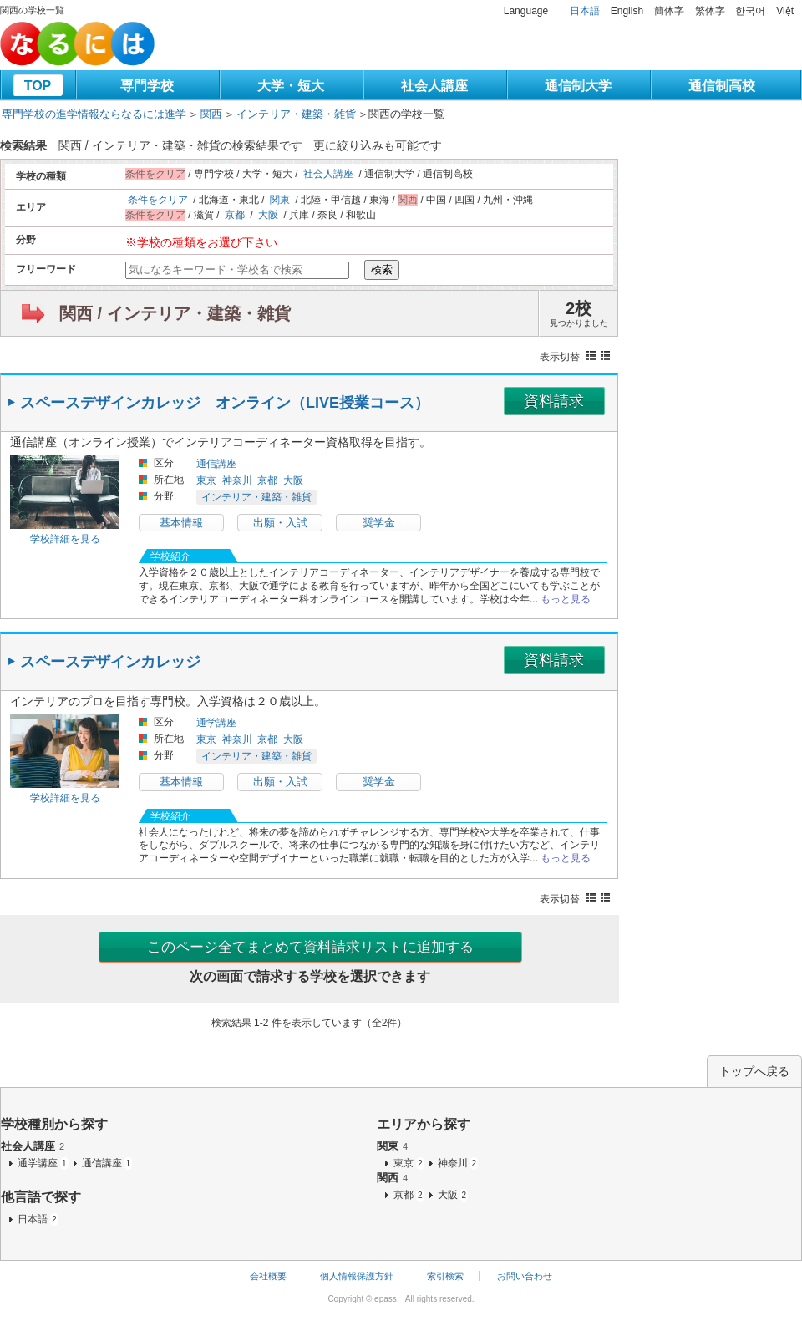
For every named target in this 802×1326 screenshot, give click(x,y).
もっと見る (566, 599)
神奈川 (237, 480)
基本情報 (181, 522)
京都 (235, 215)
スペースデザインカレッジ (110, 661)
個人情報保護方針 (356, 1276)
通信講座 (216, 464)
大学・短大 (290, 86)
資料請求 (554, 401)
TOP (38, 86)
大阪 (268, 215)
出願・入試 (280, 522)
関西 (211, 114)
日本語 (585, 11)
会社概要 (268, 1276)
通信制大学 (578, 86)
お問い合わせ (524, 1276)
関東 (280, 200)
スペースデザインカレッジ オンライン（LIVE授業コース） (224, 402)
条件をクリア (158, 200)
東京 (206, 480)
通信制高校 (721, 86)
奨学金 (379, 522)
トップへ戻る (754, 1071)
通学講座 (216, 723)
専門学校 (147, 86)
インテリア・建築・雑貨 (296, 114)
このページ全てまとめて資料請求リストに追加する (310, 947)
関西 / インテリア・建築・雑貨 (175, 313)
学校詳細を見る (65, 539)
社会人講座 (434, 86)
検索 (382, 269)
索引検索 (445, 1276)
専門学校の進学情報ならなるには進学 (94, 114)
